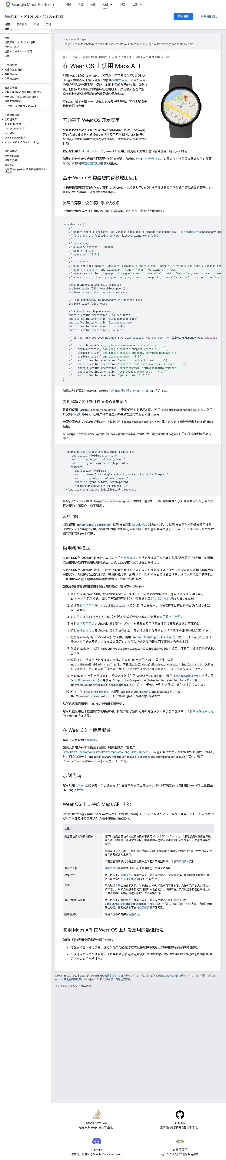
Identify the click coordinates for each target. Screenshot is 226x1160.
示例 (36, 24)
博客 (122, 4)
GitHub (80, 785)
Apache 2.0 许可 (172, 975)
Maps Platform (33, 4)
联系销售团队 (209, 16)
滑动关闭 (78, 414)
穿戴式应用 (119, 80)
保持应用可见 (85, 623)
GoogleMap (139, 524)
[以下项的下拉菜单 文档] (112, 4)
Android (11, 16)
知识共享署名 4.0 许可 (114, 975)
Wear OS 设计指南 (148, 159)
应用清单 (85, 605)
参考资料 (22, 24)
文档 (114, 56)
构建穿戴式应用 (91, 163)
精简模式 (184, 861)
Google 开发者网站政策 (68, 979)
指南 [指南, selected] (7, 24)
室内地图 (126, 900)
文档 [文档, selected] (105, 4)
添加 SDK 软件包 (162, 599)
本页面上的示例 (170, 617)
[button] (24, 69)
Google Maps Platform (94, 56)
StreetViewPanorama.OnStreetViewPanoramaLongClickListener (105, 752)
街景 (93, 740)
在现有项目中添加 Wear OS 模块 (129, 391)
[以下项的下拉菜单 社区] (142, 4)
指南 (167, 56)
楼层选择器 (145, 907)
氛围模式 (129, 558)
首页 (65, 56)
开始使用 (183, 16)
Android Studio (88, 151)
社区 (135, 4)
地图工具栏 (111, 868)
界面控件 (126, 875)
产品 (81, 4)
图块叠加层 (132, 914)
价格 (93, 4)
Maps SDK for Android (43, 16)
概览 (68, 4)
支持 (48, 24)
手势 (118, 885)
